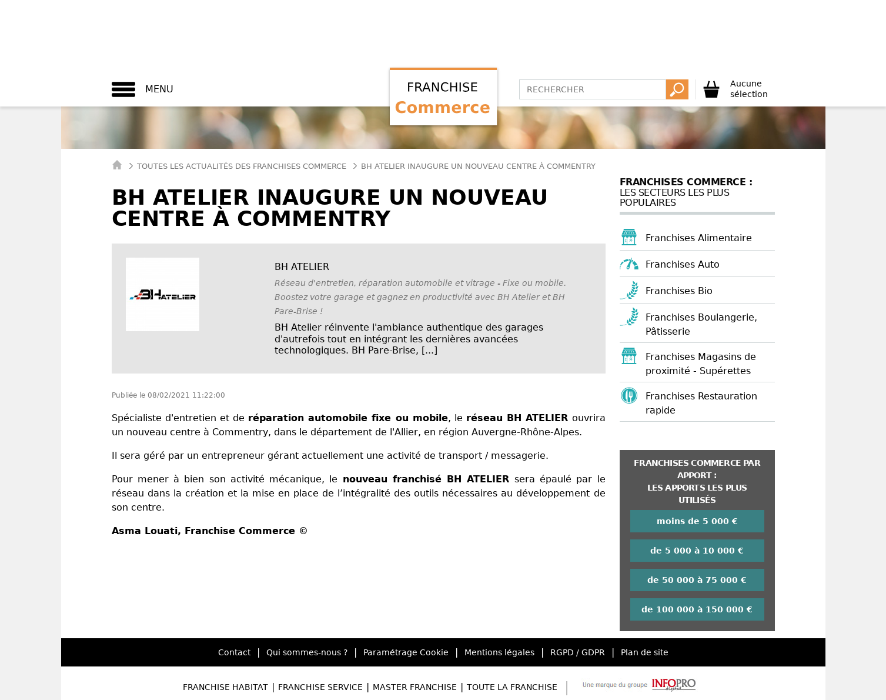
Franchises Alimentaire (699, 238)
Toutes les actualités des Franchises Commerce (241, 166)
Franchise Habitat (225, 687)
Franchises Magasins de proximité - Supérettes (701, 363)
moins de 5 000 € (697, 521)
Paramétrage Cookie (406, 652)
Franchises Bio (679, 290)
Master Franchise (415, 687)
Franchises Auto (683, 264)
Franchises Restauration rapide (701, 403)
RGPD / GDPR (577, 652)
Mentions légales (499, 652)
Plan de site (644, 652)
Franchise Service (320, 687)
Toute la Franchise (512, 687)
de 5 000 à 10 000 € (697, 550)
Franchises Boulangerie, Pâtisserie (701, 324)
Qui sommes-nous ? (306, 652)
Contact (234, 652)
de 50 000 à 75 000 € (697, 580)
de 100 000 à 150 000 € (697, 609)
